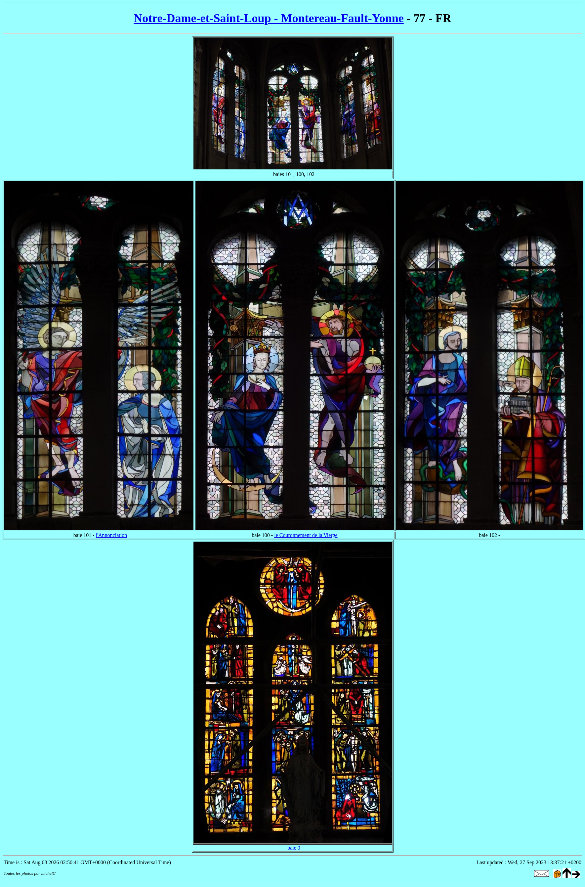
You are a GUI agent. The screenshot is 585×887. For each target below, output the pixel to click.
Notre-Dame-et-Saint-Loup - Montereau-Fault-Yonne (269, 18)
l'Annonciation (111, 535)
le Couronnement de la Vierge (305, 535)
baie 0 (293, 848)
